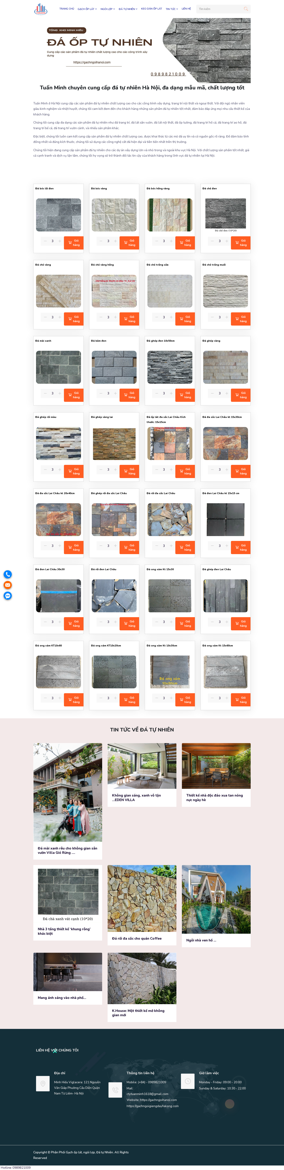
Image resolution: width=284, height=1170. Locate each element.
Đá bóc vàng (99, 188)
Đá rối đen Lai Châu (103, 569)
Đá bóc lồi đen (44, 188)
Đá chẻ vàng (43, 264)
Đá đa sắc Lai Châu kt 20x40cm (55, 493)
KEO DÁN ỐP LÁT (151, 8)
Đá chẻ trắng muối (214, 264)
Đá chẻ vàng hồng (102, 264)
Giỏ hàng (74, 243)
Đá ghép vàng (211, 341)
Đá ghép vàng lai (102, 417)
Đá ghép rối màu (45, 417)
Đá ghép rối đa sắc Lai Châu (109, 493)
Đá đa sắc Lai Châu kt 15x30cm (222, 417)
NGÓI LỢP (108, 9)
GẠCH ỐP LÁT (87, 9)
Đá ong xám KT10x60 (48, 645)
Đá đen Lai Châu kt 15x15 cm (220, 493)
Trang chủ (66, 8)
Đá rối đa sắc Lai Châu (161, 493)
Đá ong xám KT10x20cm (106, 645)
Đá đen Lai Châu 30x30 (49, 569)
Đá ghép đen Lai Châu (216, 569)
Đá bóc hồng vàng (158, 188)
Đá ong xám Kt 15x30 (160, 569)
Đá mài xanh (43, 341)
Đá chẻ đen (209, 188)
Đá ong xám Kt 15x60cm (217, 645)
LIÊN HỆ (186, 8)
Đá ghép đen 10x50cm (161, 341)
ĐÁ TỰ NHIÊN (128, 9)
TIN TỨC (172, 9)
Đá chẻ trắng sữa (157, 264)
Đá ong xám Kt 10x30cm (162, 645)
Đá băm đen (98, 341)
